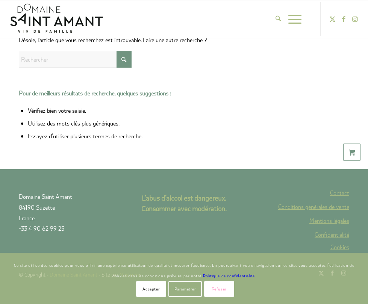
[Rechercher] (274, 19)
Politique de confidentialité (229, 275)
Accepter (151, 289)
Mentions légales (329, 220)
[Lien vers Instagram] (354, 19)
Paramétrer (185, 289)
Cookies (339, 247)
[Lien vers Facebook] (343, 19)
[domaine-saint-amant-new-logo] (57, 19)
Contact (339, 193)
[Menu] (291, 19)
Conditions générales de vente (313, 206)
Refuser (219, 289)
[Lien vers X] (332, 19)
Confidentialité (332, 234)
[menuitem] (274, 19)
